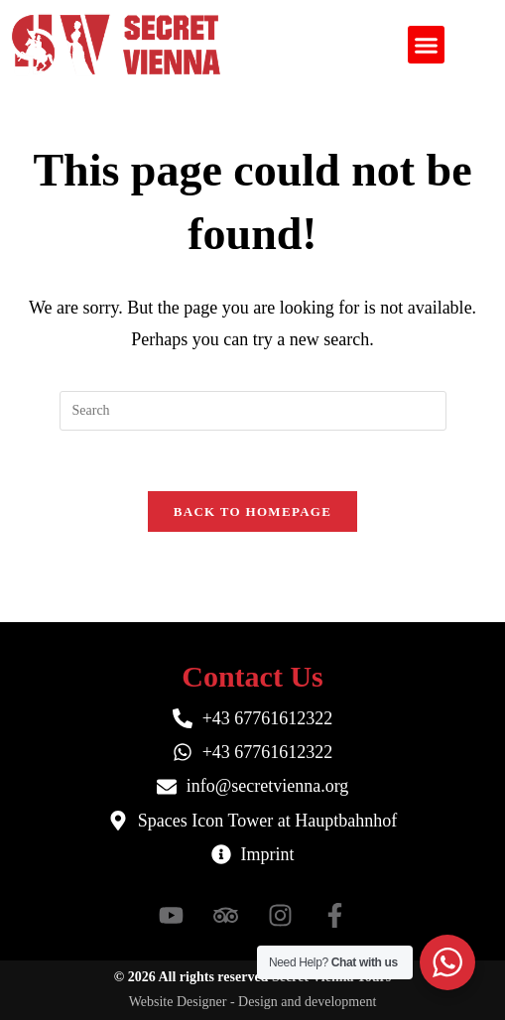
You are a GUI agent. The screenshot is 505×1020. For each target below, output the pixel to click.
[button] (426, 45)
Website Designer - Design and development (253, 1001)
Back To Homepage (252, 511)
